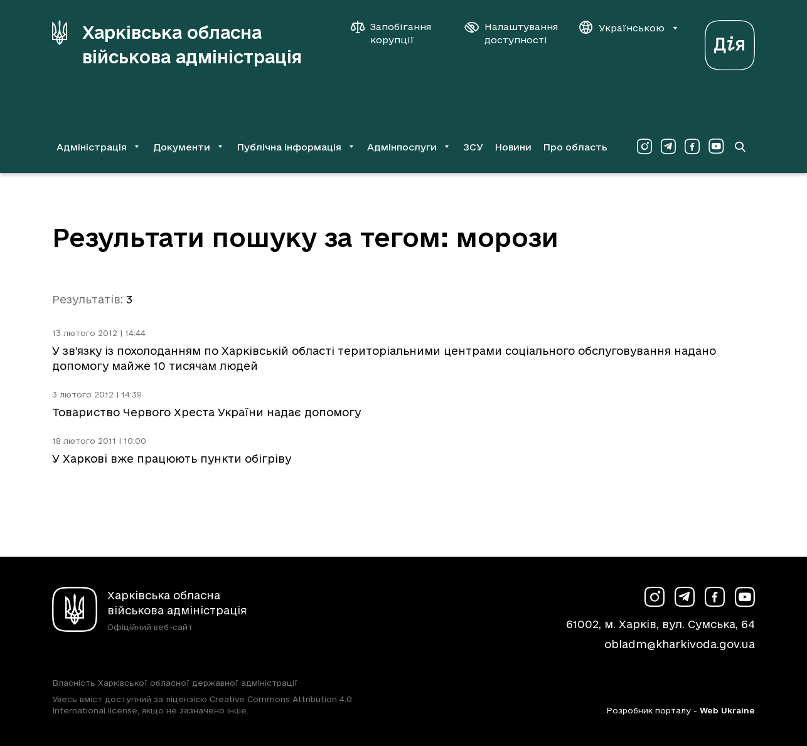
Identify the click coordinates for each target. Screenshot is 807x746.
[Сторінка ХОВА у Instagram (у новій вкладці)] (644, 146)
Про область (575, 147)
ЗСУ (473, 147)
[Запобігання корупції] (397, 33)
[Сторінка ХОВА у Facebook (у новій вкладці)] (692, 146)
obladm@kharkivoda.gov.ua (679, 644)
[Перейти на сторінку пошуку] (739, 146)
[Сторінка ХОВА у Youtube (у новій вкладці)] (716, 146)
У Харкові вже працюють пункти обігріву (171, 459)
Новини (513, 147)
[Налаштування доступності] (511, 33)
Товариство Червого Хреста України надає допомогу (206, 412)
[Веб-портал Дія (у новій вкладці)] (730, 42)
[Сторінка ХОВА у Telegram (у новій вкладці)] (668, 146)
